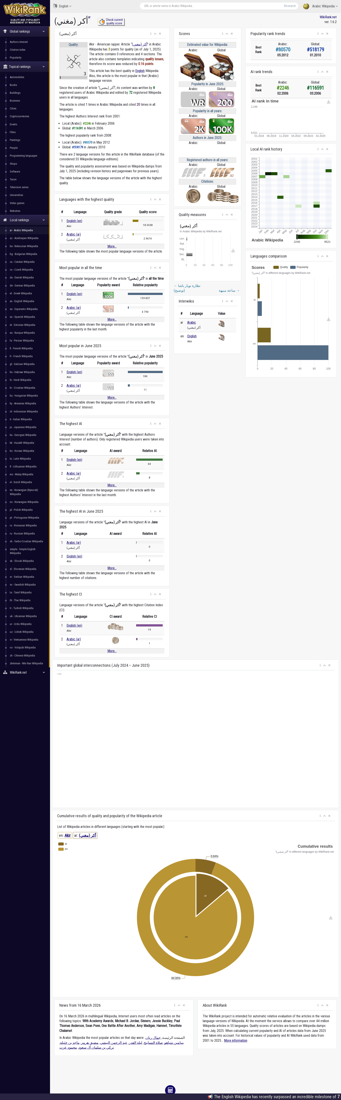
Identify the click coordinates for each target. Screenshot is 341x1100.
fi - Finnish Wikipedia (21, 348)
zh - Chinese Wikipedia (22, 655)
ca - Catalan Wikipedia (22, 261)
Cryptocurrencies (19, 116)
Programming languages (23, 155)
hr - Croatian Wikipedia (22, 387)
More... (112, 246)
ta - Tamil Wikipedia (21, 592)
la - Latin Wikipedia (20, 458)
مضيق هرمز (90, 1043)
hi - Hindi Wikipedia (20, 380)
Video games (17, 203)
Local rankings (24, 220)
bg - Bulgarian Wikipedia (23, 254)
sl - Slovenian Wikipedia (23, 569)
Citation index (17, 49)
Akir (68, 835)
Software (15, 171)
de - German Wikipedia (22, 285)
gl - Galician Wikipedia (22, 364)
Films (13, 132)
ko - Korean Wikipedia (22, 450)
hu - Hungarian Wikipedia (24, 395)
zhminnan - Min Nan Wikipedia (26, 663)
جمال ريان (153, 1038)
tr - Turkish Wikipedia (21, 608)
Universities (16, 195)
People (14, 147)
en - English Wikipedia (22, 301)
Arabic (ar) (74, 234)
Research (290, 6)
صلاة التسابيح (153, 1043)
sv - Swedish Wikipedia (23, 584)
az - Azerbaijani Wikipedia (24, 238)
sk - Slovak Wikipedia (22, 561)
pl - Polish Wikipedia (21, 509)
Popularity (15, 57)
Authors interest (19, 42)
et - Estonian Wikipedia (22, 324)
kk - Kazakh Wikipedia (22, 442)
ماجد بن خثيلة (70, 1043)
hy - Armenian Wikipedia (23, 403)
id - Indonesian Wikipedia (24, 411)
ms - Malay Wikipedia (21, 474)
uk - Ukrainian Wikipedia (23, 616)
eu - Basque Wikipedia (22, 332)
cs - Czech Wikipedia (21, 269)
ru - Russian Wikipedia (22, 533)
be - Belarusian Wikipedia (24, 246)
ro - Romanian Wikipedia (23, 525)
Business (15, 100)
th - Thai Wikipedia (20, 600)
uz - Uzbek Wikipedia (21, 631)
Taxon (13, 179)
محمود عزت (68, 1047)
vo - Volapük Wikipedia (23, 647)
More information (235, 1040)
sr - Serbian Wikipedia (22, 576)
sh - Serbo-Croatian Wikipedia (26, 541)
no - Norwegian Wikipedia (24, 502)
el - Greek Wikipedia (21, 293)
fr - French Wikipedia (21, 356)
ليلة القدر (135, 1043)
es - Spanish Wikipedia (22, 316)
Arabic (191, 322)
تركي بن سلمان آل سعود (96, 1047)
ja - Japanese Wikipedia (23, 427)
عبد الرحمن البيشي (113, 1043)
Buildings (15, 92)
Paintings (15, 140)
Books (13, 85)
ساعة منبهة (229, 290)
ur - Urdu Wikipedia (21, 624)
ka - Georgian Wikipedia (23, 435)
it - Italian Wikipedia (21, 419)
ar (89, 17)
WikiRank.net (25, 672)
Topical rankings (24, 67)
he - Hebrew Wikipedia (22, 372)
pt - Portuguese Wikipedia (24, 517)
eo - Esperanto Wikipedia (24, 309)
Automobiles (17, 77)
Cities (13, 108)
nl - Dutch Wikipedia (21, 482)
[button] (150, 33)
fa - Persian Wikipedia (22, 340)
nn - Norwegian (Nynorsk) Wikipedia (24, 492)
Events (13, 124)
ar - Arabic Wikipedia (21, 230)
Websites (15, 211)
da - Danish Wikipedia (22, 277)
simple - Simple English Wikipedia (22, 551)
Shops (13, 163)
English (62, 6)
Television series (19, 187)
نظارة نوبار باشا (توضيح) (187, 288)
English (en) (74, 221)
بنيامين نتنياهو (174, 1043)
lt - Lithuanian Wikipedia (23, 466)
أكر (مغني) (139, 44)
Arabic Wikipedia (320, 6)
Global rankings (24, 31)
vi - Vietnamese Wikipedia (24, 639)
